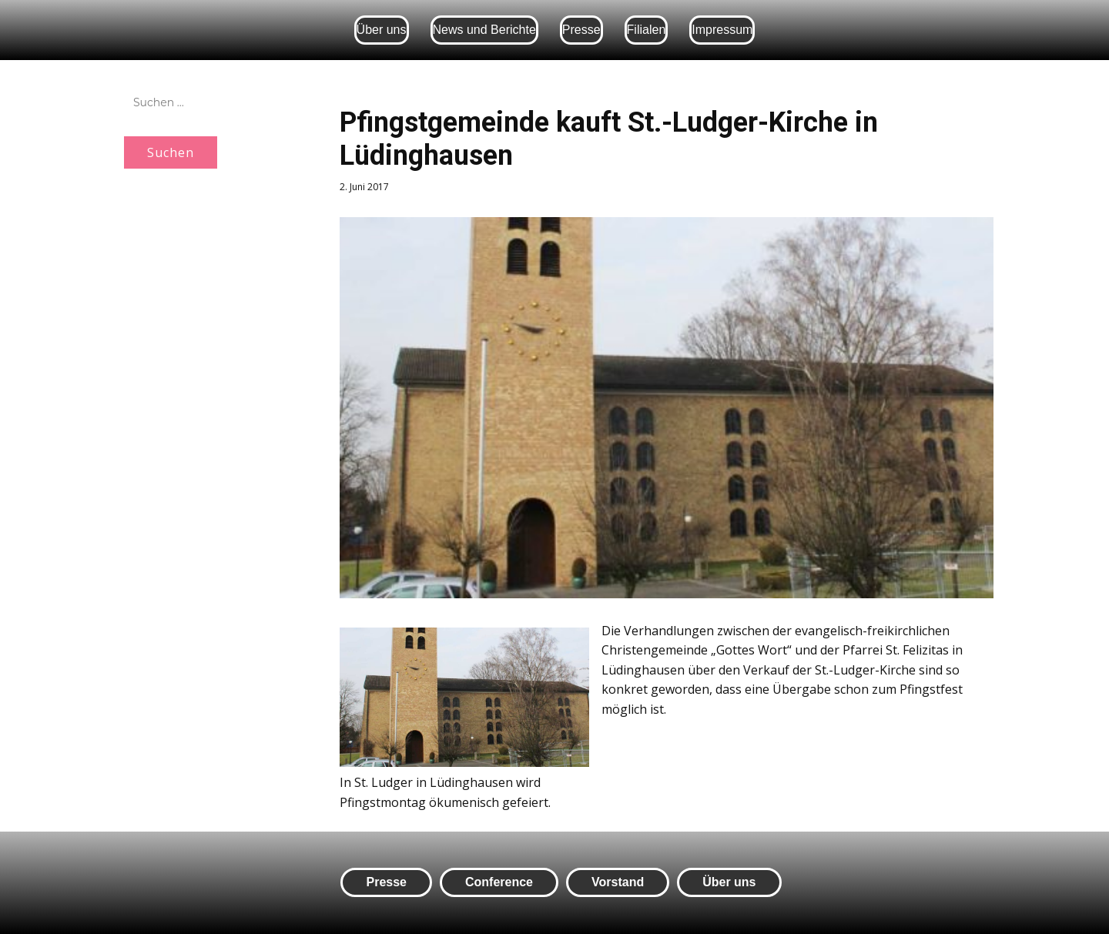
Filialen (646, 29)
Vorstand (617, 882)
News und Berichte (484, 29)
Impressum (722, 29)
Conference (499, 882)
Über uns (382, 29)
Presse (581, 29)
